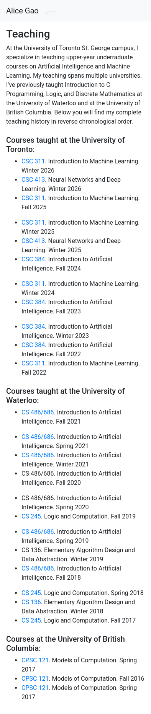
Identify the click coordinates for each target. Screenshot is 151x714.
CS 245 (31, 516)
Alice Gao (22, 10)
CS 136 (31, 602)
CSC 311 (33, 161)
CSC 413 (33, 179)
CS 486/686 (37, 412)
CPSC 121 (35, 660)
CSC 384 (33, 259)
